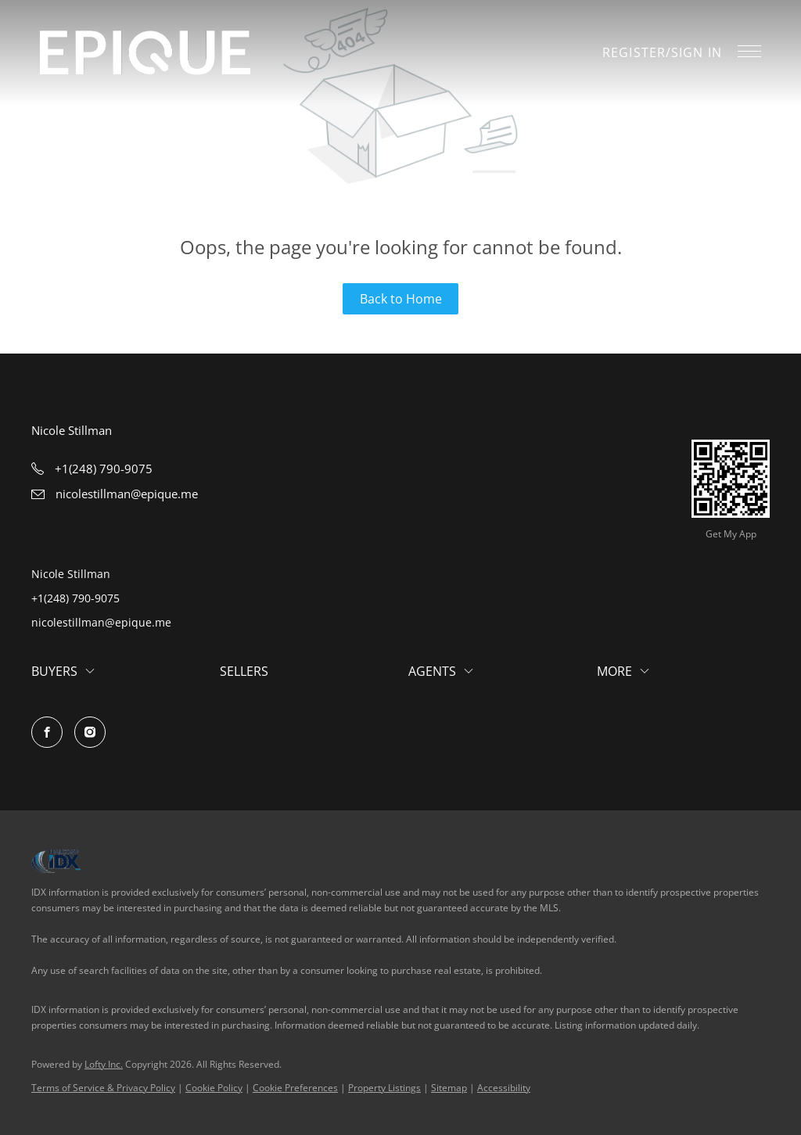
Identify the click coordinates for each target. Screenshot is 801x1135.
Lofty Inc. (103, 1064)
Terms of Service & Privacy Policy (103, 1087)
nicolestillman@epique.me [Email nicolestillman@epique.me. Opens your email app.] (101, 622)
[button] (145, 52)
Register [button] (634, 52)
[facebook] (47, 732)
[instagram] (90, 732)
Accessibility (503, 1087)
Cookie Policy (213, 1087)
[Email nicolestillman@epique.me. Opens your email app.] (114, 493)
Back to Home (401, 298)
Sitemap (449, 1087)
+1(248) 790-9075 (75, 598)
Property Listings (384, 1087)
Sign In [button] (696, 52)
